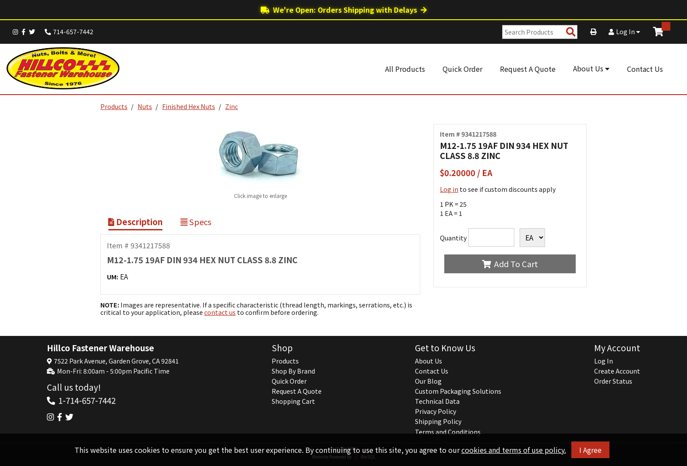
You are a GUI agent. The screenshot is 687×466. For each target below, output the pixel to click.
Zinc (231, 106)
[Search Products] (571, 32)
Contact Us (645, 69)
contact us (220, 312)
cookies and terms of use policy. (513, 450)
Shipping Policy (438, 421)
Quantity (453, 237)
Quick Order (462, 69)
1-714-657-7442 (87, 400)
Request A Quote (528, 69)
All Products (405, 69)
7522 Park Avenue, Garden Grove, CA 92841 (116, 361)
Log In (624, 31)
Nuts (145, 106)
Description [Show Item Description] (135, 221)
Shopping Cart (293, 401)
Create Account (617, 371)
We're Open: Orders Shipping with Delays (344, 9)
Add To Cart (510, 263)
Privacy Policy (435, 411)
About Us (591, 68)
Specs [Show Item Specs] (196, 221)
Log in (449, 189)
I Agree (590, 450)
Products (113, 106)
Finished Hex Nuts (188, 106)
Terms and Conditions (448, 431)
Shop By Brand (293, 371)
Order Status (613, 381)
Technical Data (437, 401)
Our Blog (428, 381)
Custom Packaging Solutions (458, 391)
